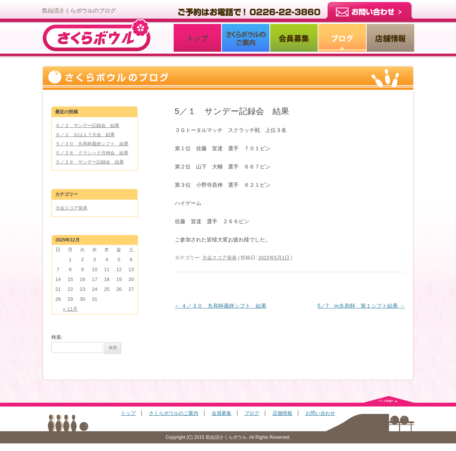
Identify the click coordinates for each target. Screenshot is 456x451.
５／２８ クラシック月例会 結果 (91, 153)
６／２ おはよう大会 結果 (85, 134)
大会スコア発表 (219, 257)
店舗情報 (282, 413)
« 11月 (70, 309)
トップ (128, 413)
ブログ (251, 413)
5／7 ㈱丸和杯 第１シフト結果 (361, 306)
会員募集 (221, 413)
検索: (57, 337)
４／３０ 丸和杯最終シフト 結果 (221, 306)
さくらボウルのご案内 (173, 413)
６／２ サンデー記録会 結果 (87, 125)
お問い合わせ (320, 413)
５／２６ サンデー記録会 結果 (89, 162)
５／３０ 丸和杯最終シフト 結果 (91, 143)
